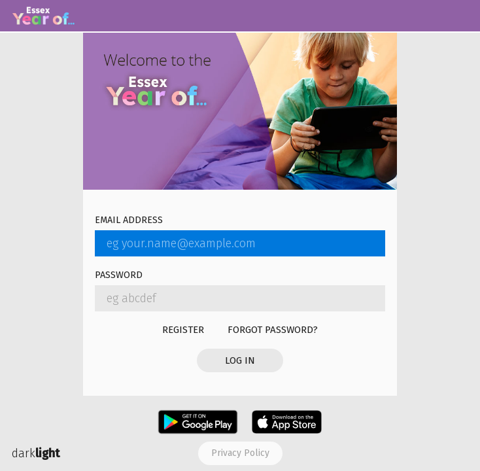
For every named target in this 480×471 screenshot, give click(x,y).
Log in (240, 360)
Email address (129, 221)
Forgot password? (273, 330)
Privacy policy (240, 453)
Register (183, 330)
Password (119, 276)
